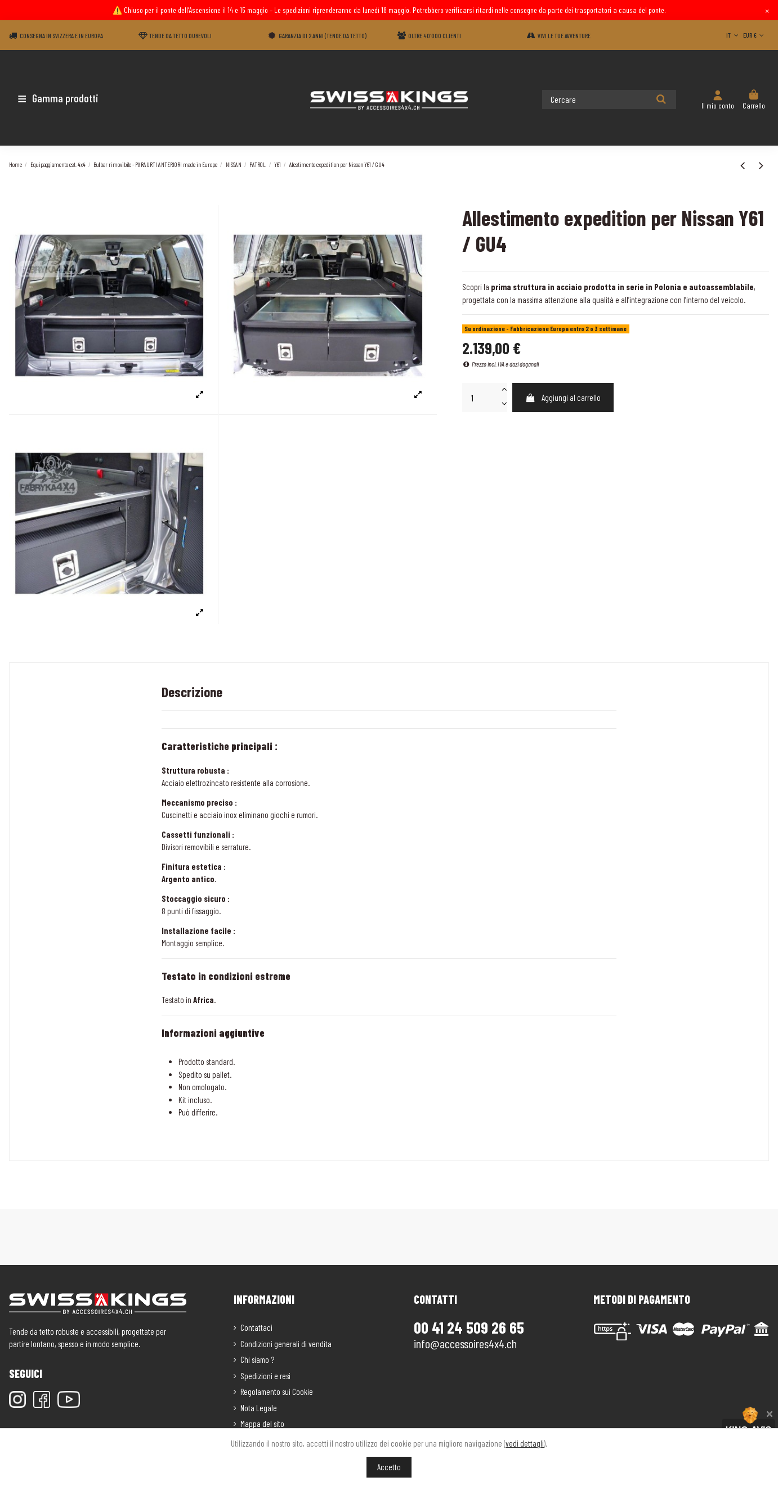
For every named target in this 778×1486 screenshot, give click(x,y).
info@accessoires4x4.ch (465, 1343)
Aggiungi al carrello (563, 397)
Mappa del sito (262, 1424)
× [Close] (767, 10)
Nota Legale (258, 1408)
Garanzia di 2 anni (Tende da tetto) (322, 35)
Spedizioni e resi (265, 1376)
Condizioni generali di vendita (286, 1344)
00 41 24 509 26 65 (469, 1327)
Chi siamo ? (257, 1359)
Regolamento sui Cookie (276, 1391)
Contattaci (256, 1327)
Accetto (389, 1467)
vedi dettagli (525, 1443)
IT (733, 35)
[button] (75, 97)
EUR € (754, 35)
